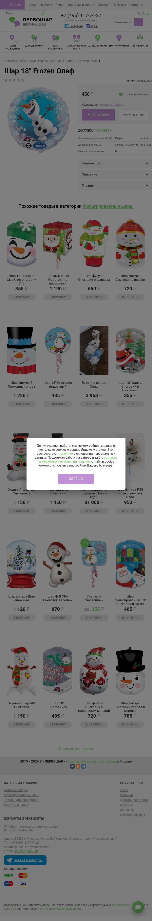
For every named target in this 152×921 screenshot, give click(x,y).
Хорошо (76, 479)
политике (66, 453)
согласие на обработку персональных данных (77, 459)
